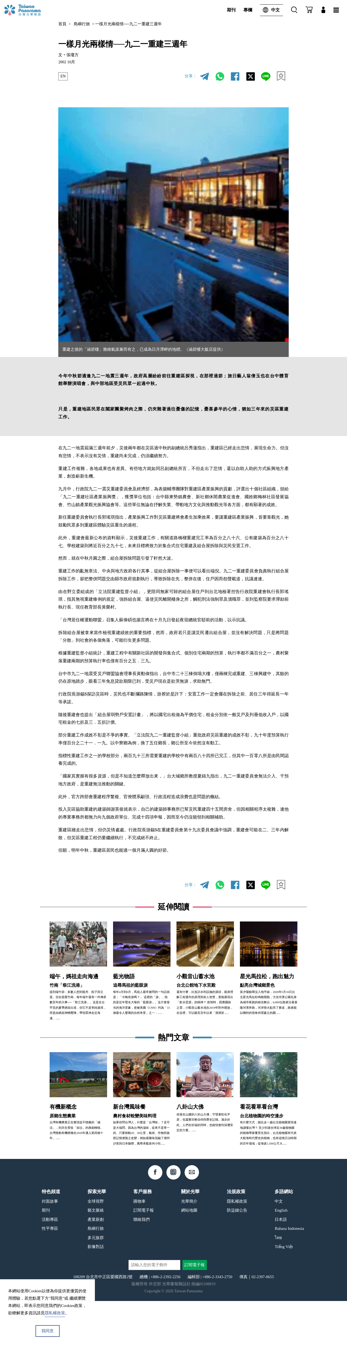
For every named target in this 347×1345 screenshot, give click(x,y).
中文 (270, 10)
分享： (191, 76)
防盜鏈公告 (237, 1254)
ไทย (278, 1281)
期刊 (231, 9)
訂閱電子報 (143, 1254)
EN (63, 76)
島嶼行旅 (82, 24)
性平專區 (50, 1272)
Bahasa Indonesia (289, 1272)
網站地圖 (189, 1254)
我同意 (47, 1331)
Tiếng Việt (284, 1290)
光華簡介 (189, 1245)
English (281, 1254)
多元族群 (96, 1281)
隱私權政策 (237, 1245)
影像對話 (96, 1290)
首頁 (62, 24)
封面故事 (50, 1245)
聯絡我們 (141, 1263)
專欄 (247, 9)
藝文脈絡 (96, 1254)
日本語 (281, 1263)
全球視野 (96, 1245)
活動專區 (50, 1263)
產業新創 (96, 1263)
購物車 (139, 1245)
